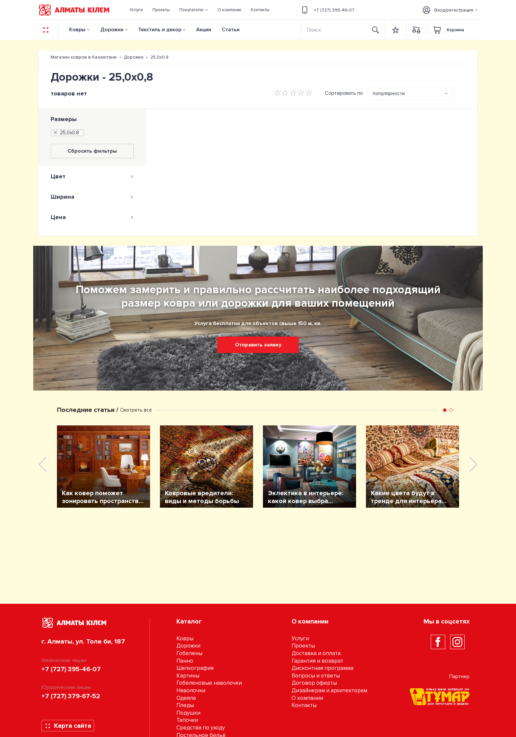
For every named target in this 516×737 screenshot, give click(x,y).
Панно (184, 660)
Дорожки (111, 29)
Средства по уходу (200, 727)
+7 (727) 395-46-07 (327, 10)
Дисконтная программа (322, 668)
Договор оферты (314, 682)
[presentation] (43, 464)
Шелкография (195, 668)
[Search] (334, 30)
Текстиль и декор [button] (159, 29)
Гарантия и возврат (317, 660)
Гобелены (189, 653)
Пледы (185, 705)
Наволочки (190, 690)
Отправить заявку (258, 345)
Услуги (300, 638)
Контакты (304, 705)
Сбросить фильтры (92, 151)
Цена (92, 217)
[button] (194, 10)
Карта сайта (68, 726)
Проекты (303, 645)
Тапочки (187, 720)
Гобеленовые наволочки (209, 682)
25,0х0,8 (66, 133)
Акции (203, 29)
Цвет (92, 176)
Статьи (231, 29)
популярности (389, 93)
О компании (307, 698)
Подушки (188, 712)
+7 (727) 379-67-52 (70, 696)
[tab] (92, 176)
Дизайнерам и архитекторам (329, 690)
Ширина (92, 196)
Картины (187, 675)
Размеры (64, 119)
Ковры (77, 29)
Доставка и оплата (316, 653)
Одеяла (186, 698)
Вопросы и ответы (316, 675)
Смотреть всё (136, 410)
